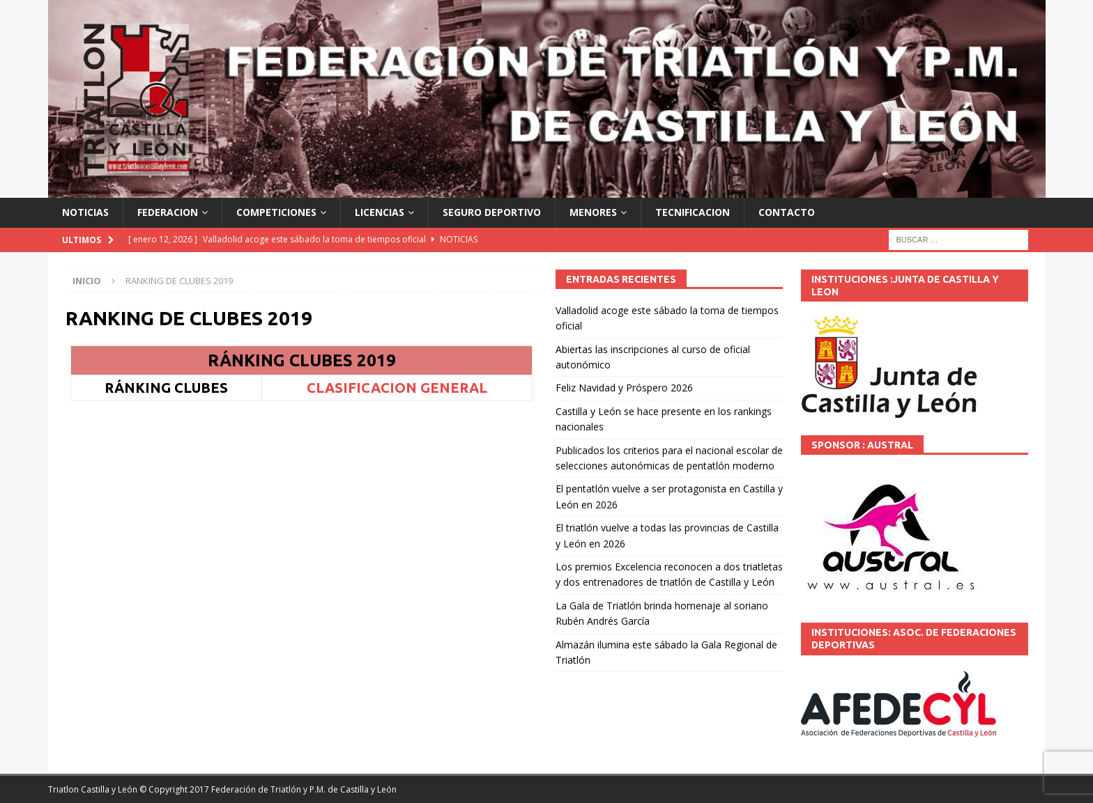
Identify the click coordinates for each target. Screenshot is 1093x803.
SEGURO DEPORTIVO (492, 212)
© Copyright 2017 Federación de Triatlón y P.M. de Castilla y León (268, 789)
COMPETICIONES (276, 212)
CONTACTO (786, 212)
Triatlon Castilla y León (92, 789)
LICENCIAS (379, 212)
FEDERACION (167, 212)
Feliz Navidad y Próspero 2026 (624, 387)
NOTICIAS (85, 212)
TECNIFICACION (692, 212)
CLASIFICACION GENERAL (397, 388)
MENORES (593, 212)
